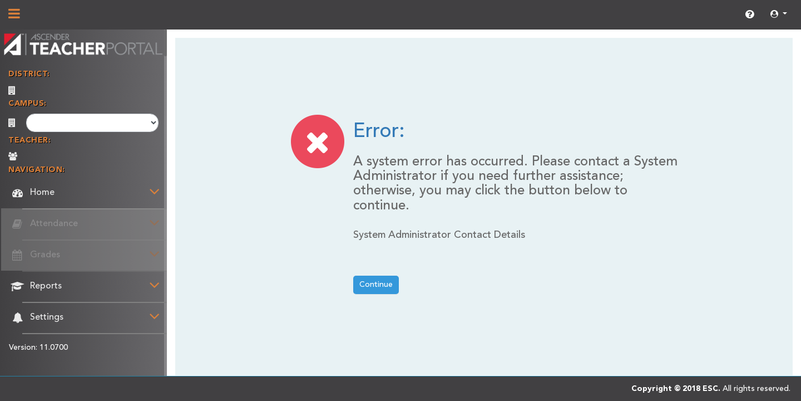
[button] (779, 14)
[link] (749, 15)
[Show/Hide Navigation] (14, 15)
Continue (376, 284)
